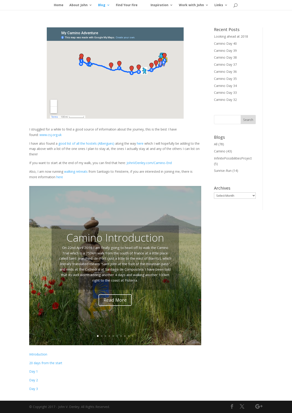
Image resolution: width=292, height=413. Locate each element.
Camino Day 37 (225, 64)
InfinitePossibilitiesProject (233, 158)
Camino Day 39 (225, 50)
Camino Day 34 (225, 86)
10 (132, 336)
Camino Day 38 (225, 57)
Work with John (191, 5)
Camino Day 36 (225, 71)
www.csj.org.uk (50, 135)
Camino (219, 151)
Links (218, 5)
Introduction (38, 354)
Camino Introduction (115, 237)
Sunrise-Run (223, 170)
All (215, 144)
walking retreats (76, 171)
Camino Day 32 (225, 99)
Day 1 (33, 371)
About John (78, 5)
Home (58, 5)
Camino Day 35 (225, 78)
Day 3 (33, 389)
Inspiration (159, 5)
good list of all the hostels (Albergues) (86, 143)
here (140, 143)
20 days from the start (45, 363)
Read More (115, 300)
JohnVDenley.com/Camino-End (149, 163)
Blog (101, 5)
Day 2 (33, 380)
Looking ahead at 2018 (231, 36)
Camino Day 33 (225, 92)
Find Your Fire (127, 5)
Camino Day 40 (225, 43)
